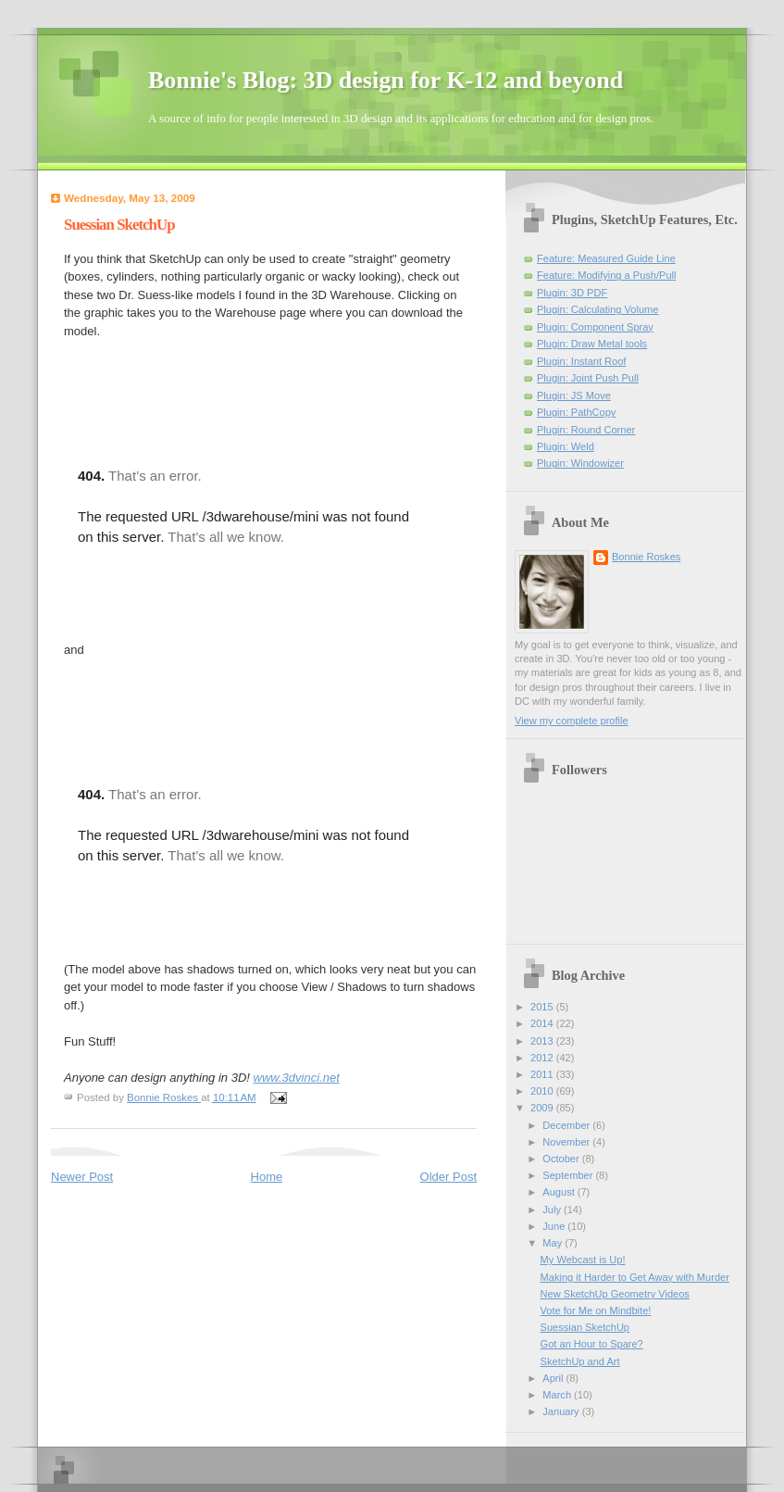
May (553, 1242)
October (561, 1158)
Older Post (448, 1177)
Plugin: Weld (565, 446)
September (568, 1175)
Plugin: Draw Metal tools (592, 343)
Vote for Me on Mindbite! (596, 1310)
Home (267, 1177)
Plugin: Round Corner (586, 429)
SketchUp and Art (580, 1361)
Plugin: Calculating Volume (597, 309)
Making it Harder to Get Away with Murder (635, 1277)
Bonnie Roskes (646, 556)
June (554, 1226)
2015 (543, 1006)
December (567, 1125)
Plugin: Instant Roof (581, 361)
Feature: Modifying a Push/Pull (606, 275)
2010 (543, 1091)
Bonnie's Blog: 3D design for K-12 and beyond (385, 80)
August (559, 1191)
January (561, 1411)
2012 (543, 1057)
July (553, 1209)
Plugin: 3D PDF (572, 292)
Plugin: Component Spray (595, 326)
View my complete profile (571, 720)
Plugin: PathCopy (576, 412)
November (567, 1141)
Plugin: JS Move (574, 395)
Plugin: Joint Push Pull (588, 377)
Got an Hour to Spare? (592, 1343)
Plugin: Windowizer (580, 463)
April (554, 1378)
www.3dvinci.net (297, 1078)
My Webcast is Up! (583, 1259)
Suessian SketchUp (585, 1327)
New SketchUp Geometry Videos (615, 1293)
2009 (543, 1107)
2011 (543, 1074)
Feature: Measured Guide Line (606, 258)
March (558, 1394)
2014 (543, 1023)
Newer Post (82, 1177)
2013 (543, 1041)
